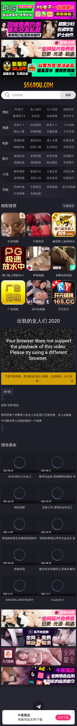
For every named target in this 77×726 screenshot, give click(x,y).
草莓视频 (52, 187)
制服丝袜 (19, 147)
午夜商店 (35, 187)
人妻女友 (52, 171)
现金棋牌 (52, 116)
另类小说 (35, 178)
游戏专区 (68, 109)
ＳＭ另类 (68, 131)
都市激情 (19, 171)
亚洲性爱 (19, 140)
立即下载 (63, 717)
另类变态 (68, 147)
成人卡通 (52, 140)
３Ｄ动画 (68, 125)
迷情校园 (19, 178)
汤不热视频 (68, 187)
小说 (5, 174)
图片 (5, 158)
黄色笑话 (52, 178)
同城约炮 (19, 187)
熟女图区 (52, 162)
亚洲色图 (35, 156)
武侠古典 (68, 171)
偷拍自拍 (35, 140)
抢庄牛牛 (68, 116)
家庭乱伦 (35, 171)
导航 (5, 189)
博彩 (5, 112)
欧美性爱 (68, 140)
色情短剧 (35, 193)
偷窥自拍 (19, 156)
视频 (5, 127)
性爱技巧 (68, 178)
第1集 (7, 391)
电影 (5, 143)
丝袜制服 (35, 131)
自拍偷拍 (35, 125)
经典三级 (35, 147)
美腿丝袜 (19, 162)
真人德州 (35, 109)
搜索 (68, 95)
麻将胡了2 (19, 116)
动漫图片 (68, 156)
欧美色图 (52, 156)
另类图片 (68, 162)
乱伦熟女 (52, 147)
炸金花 (36, 116)
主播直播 (52, 131)
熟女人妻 (19, 131)
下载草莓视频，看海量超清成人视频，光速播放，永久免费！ (39, 378)
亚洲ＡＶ (19, 125)
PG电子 (19, 109)
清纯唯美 (35, 162)
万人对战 (52, 109)
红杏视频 (19, 193)
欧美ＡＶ (52, 125)
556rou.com (38, 85)
